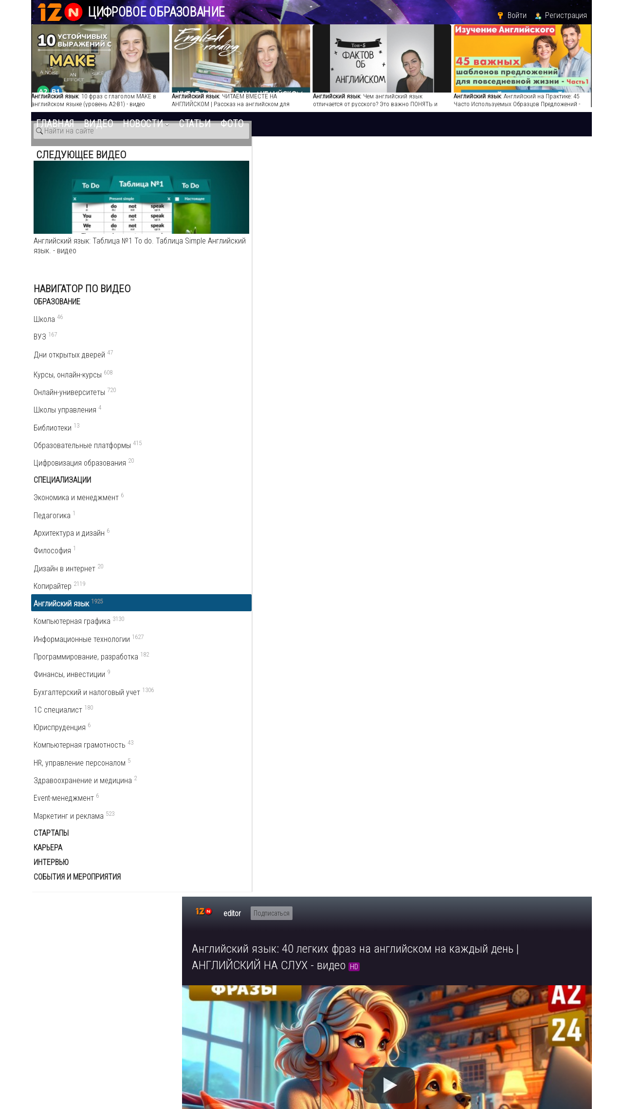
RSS (583, 792)
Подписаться (272, 158)
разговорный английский (398, 688)
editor (232, 158)
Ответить (225, 853)
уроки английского (431, 699)
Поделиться (272, 499)
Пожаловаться (342, 499)
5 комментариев (229, 772)
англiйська (346, 711)
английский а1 (366, 699)
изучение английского (296, 699)
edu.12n (76, 1033)
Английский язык (535, 525)
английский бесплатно (225, 711)
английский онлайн (320, 688)
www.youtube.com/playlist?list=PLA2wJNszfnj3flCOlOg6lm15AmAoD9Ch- (312, 651)
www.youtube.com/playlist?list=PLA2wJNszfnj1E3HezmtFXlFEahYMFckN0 (312, 593)
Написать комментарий (239, 790)
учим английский (252, 723)
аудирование (261, 688)
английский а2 (211, 688)
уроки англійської (397, 711)
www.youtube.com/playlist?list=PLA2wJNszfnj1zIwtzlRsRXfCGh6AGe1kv (310, 622)
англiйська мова (295, 711)
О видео (212, 499)
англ (455, 676)
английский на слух (340, 676)
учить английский (412, 676)
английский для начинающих (250, 676)
